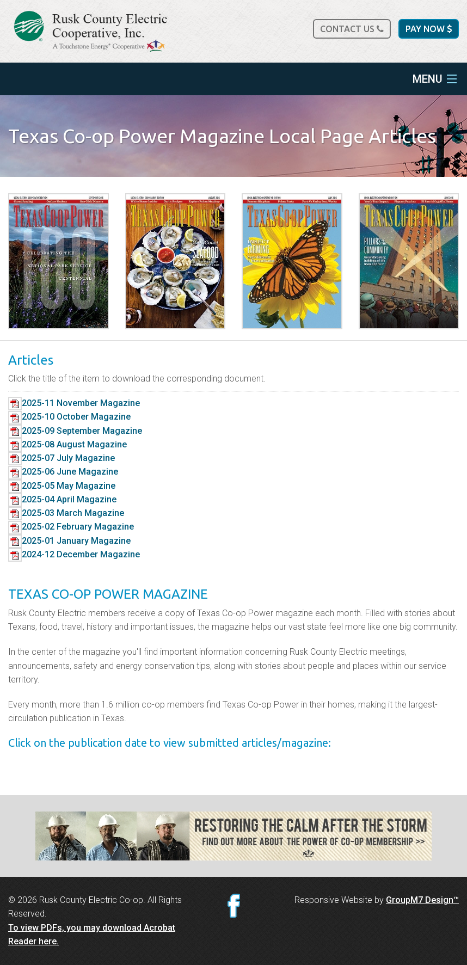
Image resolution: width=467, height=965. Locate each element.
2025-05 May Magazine (61, 486)
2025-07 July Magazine (61, 458)
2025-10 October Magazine (69, 416)
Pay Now (428, 29)
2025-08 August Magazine (67, 444)
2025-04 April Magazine (62, 499)
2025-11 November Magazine (74, 403)
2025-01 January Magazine (69, 541)
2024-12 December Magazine (74, 554)
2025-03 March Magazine (66, 513)
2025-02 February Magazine (71, 526)
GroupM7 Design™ (422, 900)
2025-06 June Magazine (63, 471)
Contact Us (352, 29)
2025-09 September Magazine (75, 431)
